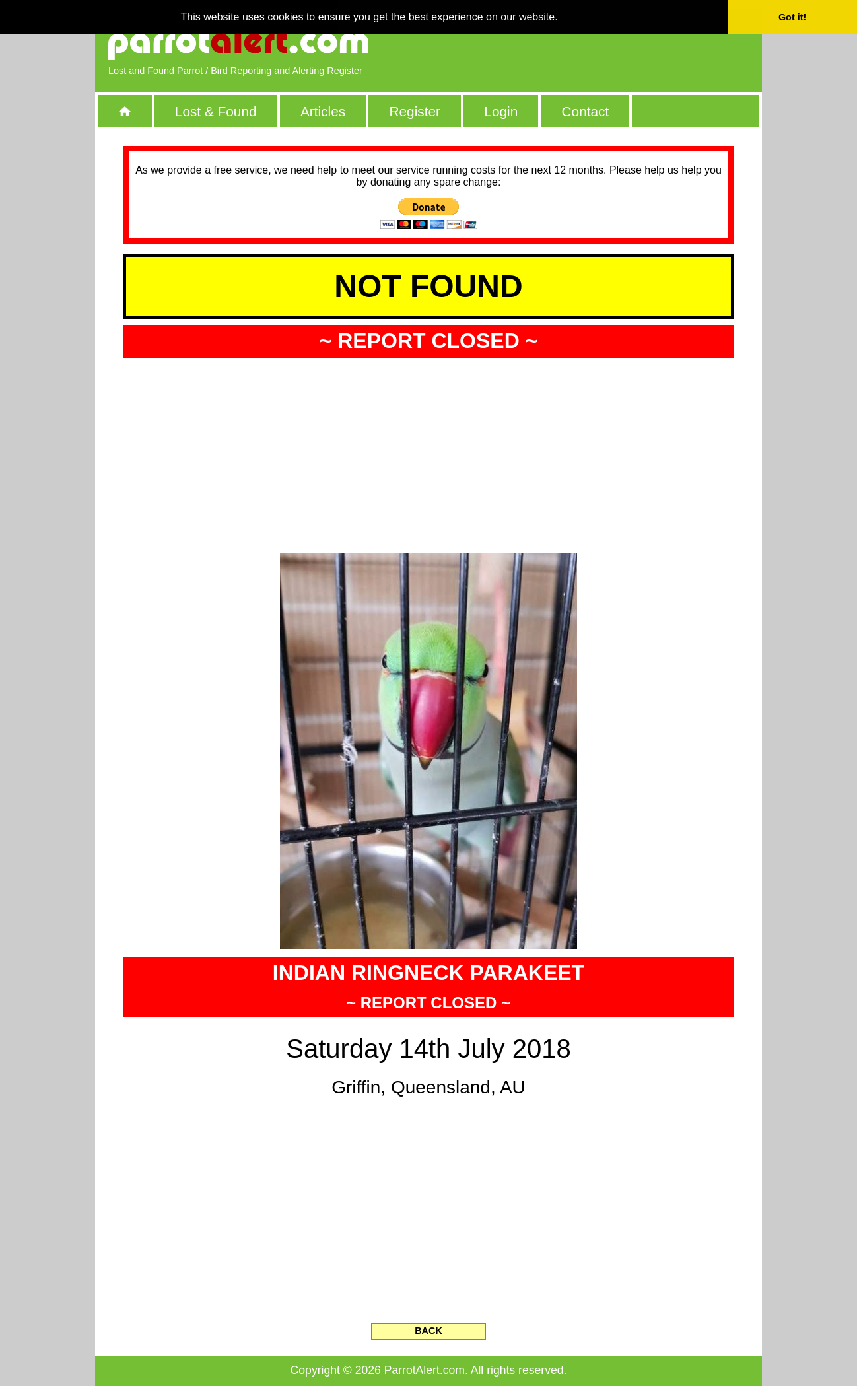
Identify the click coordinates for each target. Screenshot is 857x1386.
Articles (322, 111)
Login (501, 111)
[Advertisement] (596, 43)
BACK (428, 1330)
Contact (585, 111)
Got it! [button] (792, 17)
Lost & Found (216, 111)
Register (414, 111)
